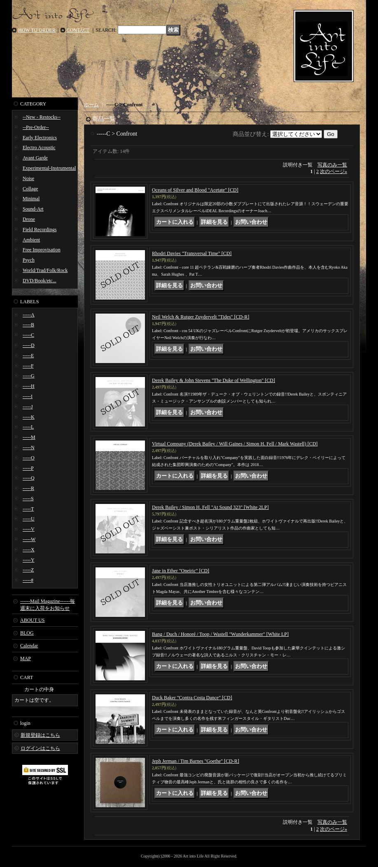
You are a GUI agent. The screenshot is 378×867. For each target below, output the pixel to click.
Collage (30, 189)
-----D (29, 345)
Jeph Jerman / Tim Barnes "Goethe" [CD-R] (195, 761)
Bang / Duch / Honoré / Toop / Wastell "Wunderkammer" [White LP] (220, 634)
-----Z (28, 570)
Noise (28, 178)
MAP (25, 658)
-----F (28, 366)
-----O (29, 458)
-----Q (29, 478)
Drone (29, 219)
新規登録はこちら (40, 735)
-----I (28, 396)
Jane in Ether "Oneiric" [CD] (180, 571)
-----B (28, 325)
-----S (28, 498)
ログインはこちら (40, 748)
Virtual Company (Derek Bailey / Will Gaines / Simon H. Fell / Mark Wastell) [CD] (234, 444)
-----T (28, 509)
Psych (29, 260)
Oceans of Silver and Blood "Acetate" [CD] (195, 190)
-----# (28, 580)
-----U (29, 519)
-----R (28, 488)
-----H (29, 386)
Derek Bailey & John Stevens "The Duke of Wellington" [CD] (213, 380)
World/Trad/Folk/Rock (45, 270)
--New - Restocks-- (42, 117)
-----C (28, 335)
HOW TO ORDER (37, 30)
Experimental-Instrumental (49, 168)
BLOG (27, 633)
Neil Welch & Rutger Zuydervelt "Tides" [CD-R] (200, 317)
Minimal (31, 199)
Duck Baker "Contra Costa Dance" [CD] (192, 698)
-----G (29, 376)
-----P (28, 468)
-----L (28, 427)
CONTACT (78, 30)
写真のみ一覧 (332, 165)
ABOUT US (32, 620)
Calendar (29, 646)
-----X (29, 550)
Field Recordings (39, 229)
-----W (29, 539)
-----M (29, 437)
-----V (29, 529)
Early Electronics (40, 138)
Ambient (31, 240)
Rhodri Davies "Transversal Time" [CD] (191, 253)
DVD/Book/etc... (39, 281)
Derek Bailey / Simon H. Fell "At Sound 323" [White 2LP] (210, 507)
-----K (29, 417)
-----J (28, 407)
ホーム (91, 105)
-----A (29, 315)
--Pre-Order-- (36, 127)
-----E (28, 356)
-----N (29, 447)
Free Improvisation (42, 250)
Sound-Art (33, 209)
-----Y (29, 560)
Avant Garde (35, 158)
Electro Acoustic (39, 147)
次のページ (333, 171)
